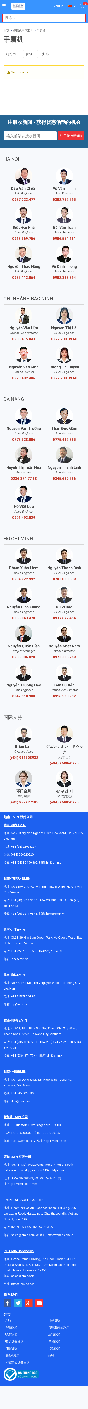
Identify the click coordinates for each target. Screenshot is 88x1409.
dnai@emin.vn (20, 1101)
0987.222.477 (23, 199)
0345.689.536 (64, 479)
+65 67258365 (50, 1133)
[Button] (4, 6)
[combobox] (41, 18)
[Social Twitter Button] (18, 1303)
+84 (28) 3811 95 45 (24, 913)
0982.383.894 (64, 278)
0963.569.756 (23, 239)
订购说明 (10, 1348)
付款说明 (53, 1320)
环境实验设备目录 (17, 1362)
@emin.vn (21, 1004)
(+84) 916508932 (23, 758)
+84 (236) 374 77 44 (24, 1055)
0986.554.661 (64, 239)
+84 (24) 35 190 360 (24, 862)
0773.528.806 (23, 439)
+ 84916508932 (21, 1133)
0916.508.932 (64, 696)
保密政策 (10, 1327)
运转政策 (53, 1334)
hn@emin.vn (54, 862)
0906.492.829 (23, 518)
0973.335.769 (64, 657)
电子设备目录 (13, 1341)
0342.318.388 (23, 696)
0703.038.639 (64, 579)
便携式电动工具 (23, 30)
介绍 (7, 1320)
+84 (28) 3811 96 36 (24, 900)
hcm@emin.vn (55, 913)
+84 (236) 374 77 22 (53, 1042)
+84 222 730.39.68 (23, 951)
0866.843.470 (23, 618)
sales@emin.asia (22, 1141)
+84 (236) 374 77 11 (24, 1042)
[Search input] (41, 18)
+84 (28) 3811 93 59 (53, 900)
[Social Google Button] (29, 1303)
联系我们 (10, 1334)
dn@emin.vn (55, 1055)
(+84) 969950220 (64, 802)
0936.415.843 (23, 339)
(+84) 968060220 (64, 763)
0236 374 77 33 (24, 479)
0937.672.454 (64, 618)
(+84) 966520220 (22, 854)
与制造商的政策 (58, 1327)
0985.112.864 (23, 278)
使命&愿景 (11, 1355)
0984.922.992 (23, 579)
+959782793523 (22, 1178)
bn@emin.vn (20, 959)
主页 (6, 30)
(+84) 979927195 (23, 802)
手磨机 (41, 30)
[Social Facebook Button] (8, 1303)
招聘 (50, 1355)
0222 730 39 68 (64, 339)
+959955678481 (45, 1178)
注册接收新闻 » (71, 136)
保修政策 (53, 1341)
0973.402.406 (23, 378)
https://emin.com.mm (22, 1184)
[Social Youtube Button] (39, 1303)
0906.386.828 (23, 657)
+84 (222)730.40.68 (50, 951)
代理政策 (53, 1348)
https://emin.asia (55, 1141)
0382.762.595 (64, 199)
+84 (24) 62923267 (23, 846)
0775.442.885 (64, 439)
